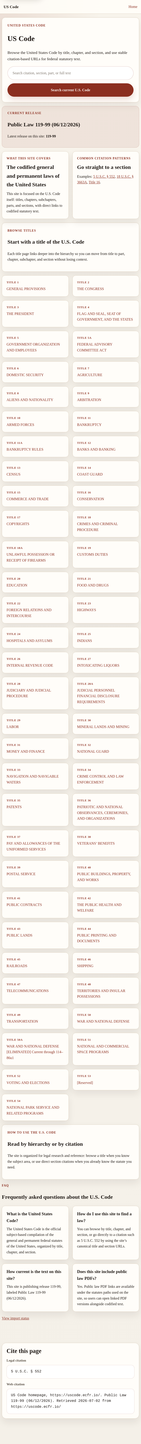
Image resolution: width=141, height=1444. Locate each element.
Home (133, 7)
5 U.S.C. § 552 (104, 176)
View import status (15, 1318)
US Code (11, 7)
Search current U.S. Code (70, 90)
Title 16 (94, 182)
